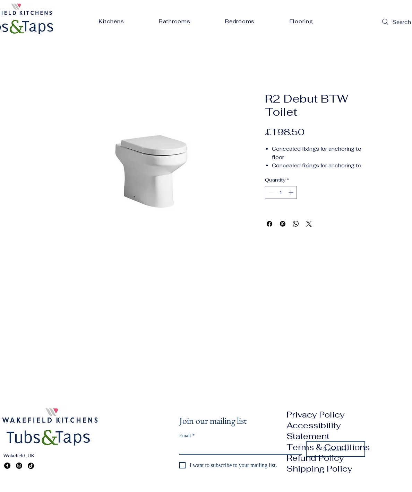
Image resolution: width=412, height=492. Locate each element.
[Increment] (291, 192)
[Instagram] (19, 465)
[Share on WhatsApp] (296, 224)
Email (187, 436)
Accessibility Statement (313, 430)
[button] (111, 21)
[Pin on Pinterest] (282, 224)
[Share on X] (309, 224)
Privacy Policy (315, 414)
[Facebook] (7, 465)
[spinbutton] (281, 192)
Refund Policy (315, 458)
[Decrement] (270, 192)
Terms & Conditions (328, 447)
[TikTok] (31, 465)
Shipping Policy (319, 468)
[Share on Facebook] (269, 224)
